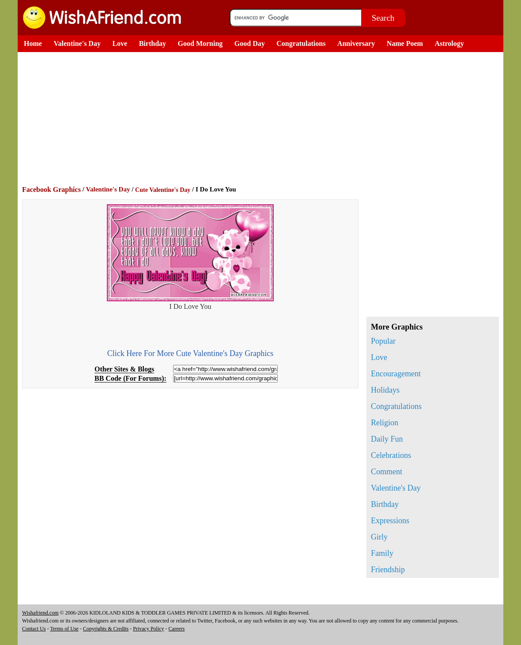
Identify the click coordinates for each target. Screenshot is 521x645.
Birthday (152, 43)
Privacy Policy (148, 629)
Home (33, 43)
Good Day (249, 43)
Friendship (388, 569)
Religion (384, 422)
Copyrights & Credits (105, 629)
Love (119, 43)
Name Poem (405, 43)
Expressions (390, 520)
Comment (386, 471)
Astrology (449, 43)
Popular (383, 341)
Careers (177, 629)
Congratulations (300, 43)
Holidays (385, 390)
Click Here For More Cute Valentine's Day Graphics (190, 353)
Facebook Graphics (51, 189)
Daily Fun (387, 439)
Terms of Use (64, 629)
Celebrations (391, 455)
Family (382, 553)
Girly (379, 536)
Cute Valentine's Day (162, 190)
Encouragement (396, 373)
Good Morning (200, 43)
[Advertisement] (262, 118)
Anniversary (356, 43)
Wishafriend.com (40, 613)
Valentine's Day (77, 43)
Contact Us (34, 629)
